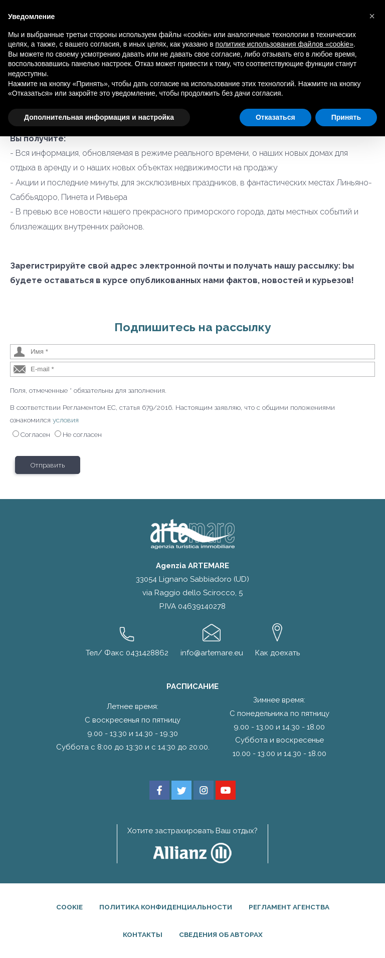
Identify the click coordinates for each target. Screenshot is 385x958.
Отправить (48, 465)
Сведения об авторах (221, 934)
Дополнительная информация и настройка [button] (99, 117)
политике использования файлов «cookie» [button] (284, 44)
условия (66, 420)
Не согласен (82, 434)
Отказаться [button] (275, 117)
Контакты (142, 934)
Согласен (35, 434)
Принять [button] (346, 117)
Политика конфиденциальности (165, 907)
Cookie (69, 907)
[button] (372, 16)
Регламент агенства (289, 907)
